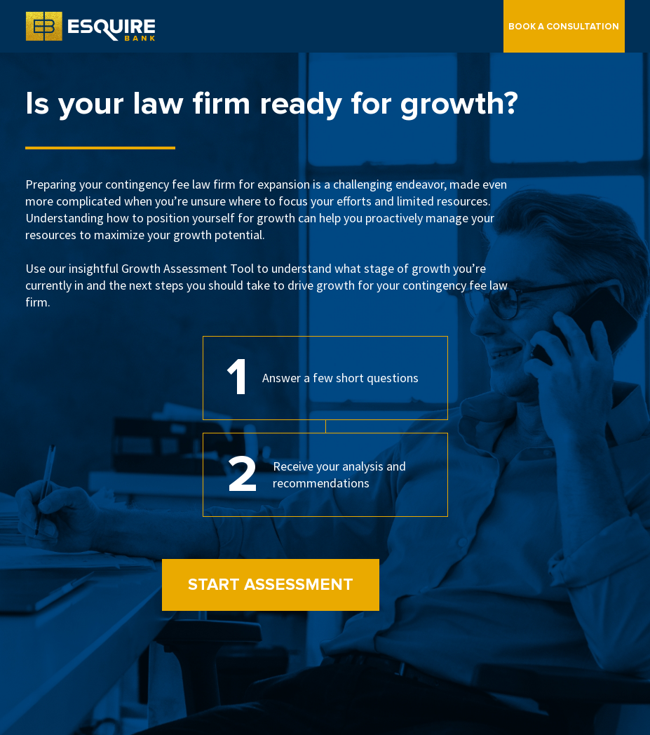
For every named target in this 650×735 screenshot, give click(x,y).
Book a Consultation (563, 26)
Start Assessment (270, 584)
